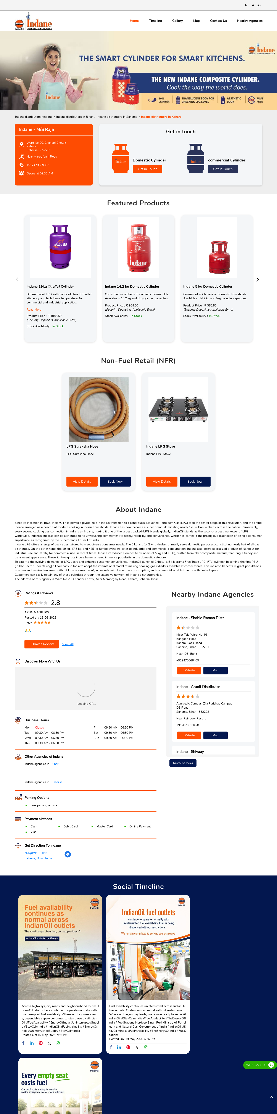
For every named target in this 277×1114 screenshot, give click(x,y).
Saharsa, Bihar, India (38, 858)
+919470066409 (187, 661)
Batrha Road (23, 1072)
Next (259, 279)
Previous (18, 279)
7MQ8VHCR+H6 (35, 853)
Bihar (55, 764)
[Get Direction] (67, 857)
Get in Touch (147, 169)
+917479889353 (38, 165)
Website (189, 670)
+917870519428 (187, 725)
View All (68, 644)
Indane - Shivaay (190, 750)
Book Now (115, 482)
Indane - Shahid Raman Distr (200, 618)
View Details (82, 482)
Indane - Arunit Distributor (198, 686)
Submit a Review (41, 644)
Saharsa (57, 782)
